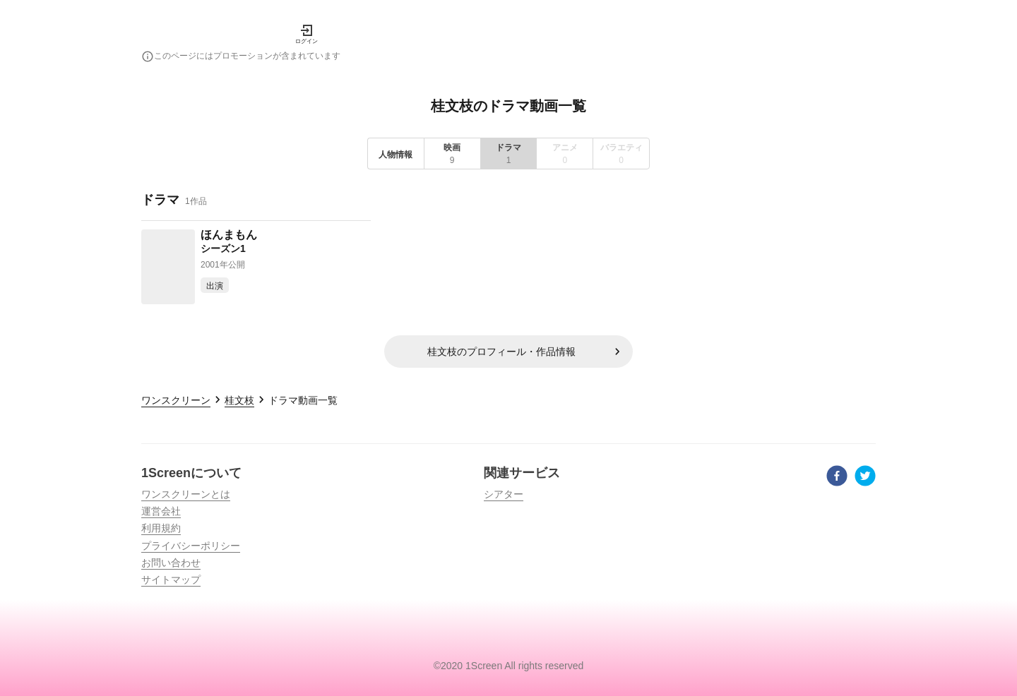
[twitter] (865, 478)
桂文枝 (239, 400)
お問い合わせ (171, 562)
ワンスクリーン (175, 400)
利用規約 (161, 528)
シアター (503, 494)
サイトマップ (171, 579)
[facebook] (837, 478)
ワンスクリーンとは (185, 494)
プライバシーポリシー (190, 545)
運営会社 (161, 511)
